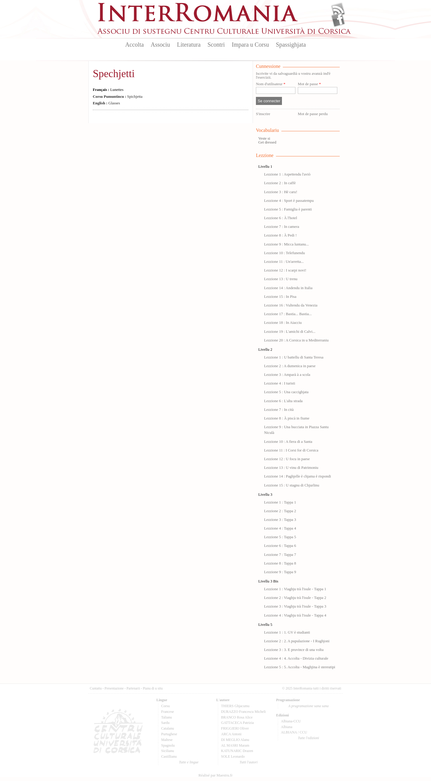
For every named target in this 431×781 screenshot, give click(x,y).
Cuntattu (96, 688)
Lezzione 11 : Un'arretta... (284, 262)
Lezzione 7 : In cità (279, 410)
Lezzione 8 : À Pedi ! (280, 235)
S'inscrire (263, 114)
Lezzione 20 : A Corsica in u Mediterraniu (296, 340)
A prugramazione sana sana (308, 706)
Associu (160, 44)
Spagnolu (168, 745)
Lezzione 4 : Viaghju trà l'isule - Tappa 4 (295, 615)
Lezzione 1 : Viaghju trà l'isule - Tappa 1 (295, 589)
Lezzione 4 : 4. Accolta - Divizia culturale (296, 658)
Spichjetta (117, 96)
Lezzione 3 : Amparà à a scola (287, 375)
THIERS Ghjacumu (235, 706)
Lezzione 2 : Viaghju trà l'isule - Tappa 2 (295, 598)
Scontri (216, 44)
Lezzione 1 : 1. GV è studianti (287, 632)
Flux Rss (338, 10)
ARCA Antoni (231, 734)
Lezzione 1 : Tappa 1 (280, 502)
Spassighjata (291, 44)
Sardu (165, 723)
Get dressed (267, 142)
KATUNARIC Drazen (237, 751)
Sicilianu (167, 751)
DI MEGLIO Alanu (235, 740)
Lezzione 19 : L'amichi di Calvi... (289, 332)
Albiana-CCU (291, 721)
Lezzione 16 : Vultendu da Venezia (290, 305)
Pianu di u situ (153, 688)
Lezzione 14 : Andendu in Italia (288, 288)
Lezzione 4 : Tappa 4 (280, 528)
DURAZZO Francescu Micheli (243, 712)
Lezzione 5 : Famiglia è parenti (288, 209)
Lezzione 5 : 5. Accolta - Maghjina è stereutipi (299, 667)
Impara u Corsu (250, 44)
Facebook (338, 20)
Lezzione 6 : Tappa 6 (280, 546)
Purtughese (169, 734)
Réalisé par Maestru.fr (215, 775)
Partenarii (133, 688)
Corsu (165, 706)
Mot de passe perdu (313, 114)
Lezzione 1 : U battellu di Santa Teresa (293, 357)
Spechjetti (114, 74)
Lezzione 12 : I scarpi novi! (285, 270)
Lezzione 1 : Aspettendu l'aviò (287, 174)
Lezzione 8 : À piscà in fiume (286, 418)
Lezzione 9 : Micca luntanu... (286, 244)
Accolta (134, 44)
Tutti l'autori (248, 762)
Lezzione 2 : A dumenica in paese (289, 366)
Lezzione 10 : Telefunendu (284, 253)
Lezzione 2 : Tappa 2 (280, 511)
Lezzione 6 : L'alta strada (283, 401)
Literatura (189, 44)
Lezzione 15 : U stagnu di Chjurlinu (291, 485)
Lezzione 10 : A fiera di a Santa (288, 442)
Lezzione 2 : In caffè (280, 183)
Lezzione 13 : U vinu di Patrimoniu (291, 468)
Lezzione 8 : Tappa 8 (280, 563)
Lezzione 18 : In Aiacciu (283, 323)
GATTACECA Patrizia (237, 723)
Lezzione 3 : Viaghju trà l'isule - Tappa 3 (295, 606)
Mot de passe (309, 84)
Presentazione (114, 688)
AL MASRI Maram (235, 745)
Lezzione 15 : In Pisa (280, 297)
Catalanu (167, 728)
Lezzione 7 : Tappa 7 (280, 555)
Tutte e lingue (188, 762)
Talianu (166, 717)
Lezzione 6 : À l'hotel (280, 218)
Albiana (286, 727)
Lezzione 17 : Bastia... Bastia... (288, 314)
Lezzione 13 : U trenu (281, 279)
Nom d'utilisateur (270, 84)
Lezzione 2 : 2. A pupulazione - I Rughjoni (297, 641)
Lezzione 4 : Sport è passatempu (289, 201)
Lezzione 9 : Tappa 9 (280, 572)
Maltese (167, 740)
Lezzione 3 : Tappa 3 (280, 520)
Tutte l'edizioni (308, 738)
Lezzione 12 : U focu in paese (287, 459)
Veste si (264, 138)
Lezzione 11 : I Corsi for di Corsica (291, 450)
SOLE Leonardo (233, 756)
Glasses (106, 103)
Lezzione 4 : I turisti (279, 383)
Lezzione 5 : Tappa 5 (280, 537)
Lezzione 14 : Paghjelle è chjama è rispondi (297, 476)
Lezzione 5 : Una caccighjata (286, 392)
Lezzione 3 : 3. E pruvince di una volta (294, 650)
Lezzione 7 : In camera (281, 227)
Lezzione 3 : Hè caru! (280, 192)
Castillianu (169, 756)
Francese (167, 712)
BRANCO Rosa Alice (237, 717)
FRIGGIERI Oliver (235, 728)
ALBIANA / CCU (294, 732)
